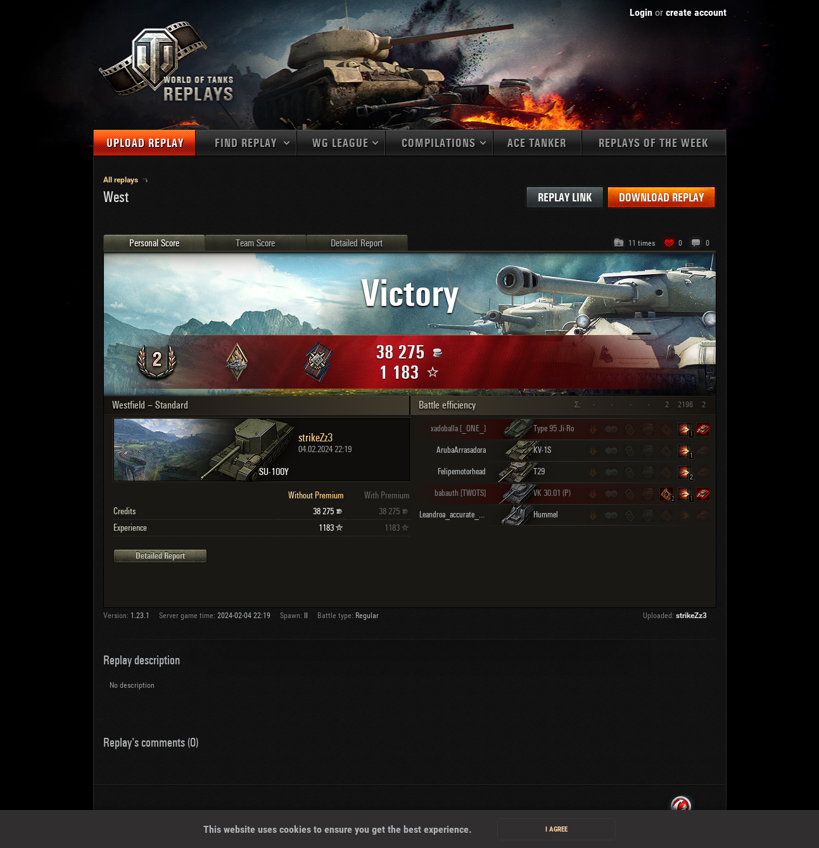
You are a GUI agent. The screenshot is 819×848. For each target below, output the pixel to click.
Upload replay (145, 143)
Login (641, 12)
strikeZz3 (691, 615)
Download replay (661, 198)
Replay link (565, 198)
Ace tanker (536, 143)
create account (696, 12)
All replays (121, 179)
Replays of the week (653, 143)
